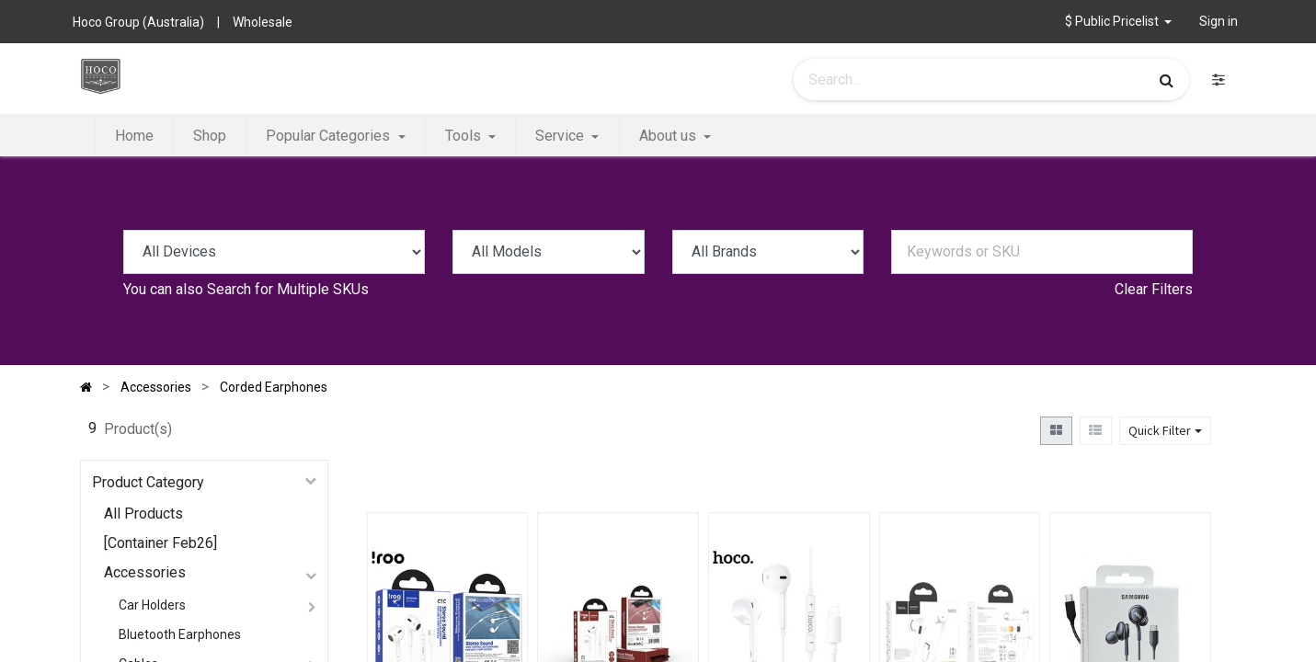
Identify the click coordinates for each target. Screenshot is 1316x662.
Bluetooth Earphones (180, 634)
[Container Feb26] (160, 543)
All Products (143, 513)
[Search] (1166, 80)
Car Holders (152, 605)
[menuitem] (134, 136)
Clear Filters (1154, 289)
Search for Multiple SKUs (288, 289)
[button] (1118, 21)
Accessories (145, 572)
